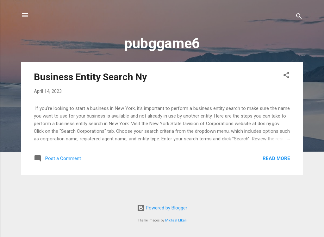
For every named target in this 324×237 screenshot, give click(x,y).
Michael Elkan (176, 220)
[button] (286, 76)
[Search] (299, 17)
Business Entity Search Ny (90, 76)
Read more (276, 158)
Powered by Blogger (162, 208)
